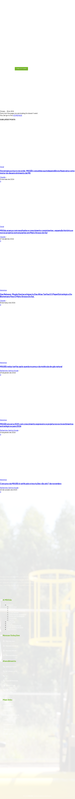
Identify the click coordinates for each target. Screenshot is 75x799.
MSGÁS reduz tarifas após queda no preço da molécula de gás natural (31, 366)
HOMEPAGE (17, 115)
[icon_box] (37, 618)
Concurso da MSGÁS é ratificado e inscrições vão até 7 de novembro (30, 483)
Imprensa (3, 290)
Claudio (3, 177)
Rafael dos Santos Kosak (9, 371)
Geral (2, 167)
